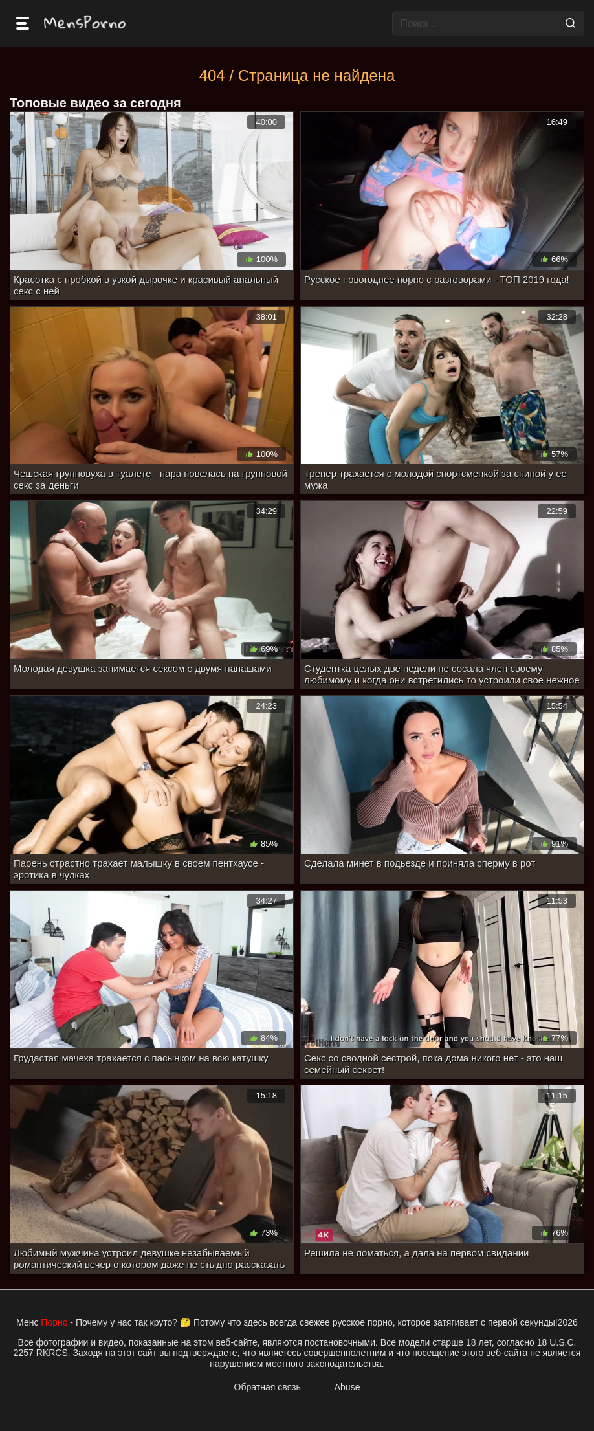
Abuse (347, 1387)
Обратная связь (267, 1387)
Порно (54, 1322)
